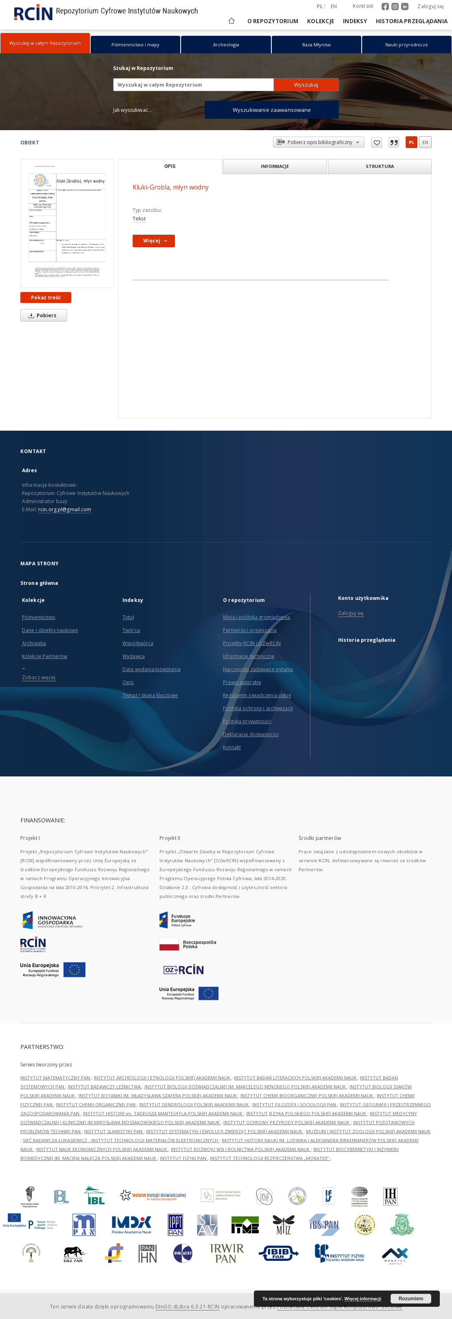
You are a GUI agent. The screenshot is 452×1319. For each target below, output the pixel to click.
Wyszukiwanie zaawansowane (272, 109)
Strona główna (39, 583)
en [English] (334, 6)
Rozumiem (411, 1299)
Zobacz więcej (39, 677)
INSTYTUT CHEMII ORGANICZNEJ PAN (96, 1104)
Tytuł (128, 617)
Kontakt (232, 747)
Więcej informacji (363, 1298)
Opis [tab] (169, 166)
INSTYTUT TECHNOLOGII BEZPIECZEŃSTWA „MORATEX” (270, 1158)
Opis (127, 682)
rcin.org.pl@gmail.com (65, 509)
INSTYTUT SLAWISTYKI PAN (114, 1131)
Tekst (139, 218)
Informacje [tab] (275, 166)
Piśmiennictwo (39, 617)
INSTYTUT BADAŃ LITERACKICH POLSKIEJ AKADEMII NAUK (296, 1078)
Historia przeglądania (412, 21)
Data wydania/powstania (151, 669)
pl (411, 142)
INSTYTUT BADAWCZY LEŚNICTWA (105, 1087)
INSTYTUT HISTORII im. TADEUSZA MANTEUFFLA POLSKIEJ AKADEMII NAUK (163, 1113)
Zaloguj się (430, 6)
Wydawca (133, 656)
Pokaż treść (46, 297)
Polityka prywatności (247, 721)
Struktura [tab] (380, 166)
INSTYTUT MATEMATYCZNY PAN (55, 1078)
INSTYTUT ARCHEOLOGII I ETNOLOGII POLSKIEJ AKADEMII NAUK (162, 1078)
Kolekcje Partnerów (44, 656)
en (425, 142)
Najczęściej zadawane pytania (258, 669)
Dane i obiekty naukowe (50, 630)
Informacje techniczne (249, 656)
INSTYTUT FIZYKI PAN (183, 1158)
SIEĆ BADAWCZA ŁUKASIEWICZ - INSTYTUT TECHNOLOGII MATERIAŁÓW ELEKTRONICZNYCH (121, 1140)
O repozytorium (273, 21)
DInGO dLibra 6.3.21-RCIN (187, 1306)
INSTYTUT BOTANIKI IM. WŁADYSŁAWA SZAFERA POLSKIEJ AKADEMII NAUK (158, 1095)
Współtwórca (137, 643)
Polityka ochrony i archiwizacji (258, 708)
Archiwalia (34, 643)
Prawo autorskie (242, 682)
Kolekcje (320, 21)
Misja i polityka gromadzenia (256, 617)
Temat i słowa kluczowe (150, 695)
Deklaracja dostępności (251, 734)
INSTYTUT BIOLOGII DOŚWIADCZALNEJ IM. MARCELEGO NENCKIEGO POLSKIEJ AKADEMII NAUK (245, 1087)
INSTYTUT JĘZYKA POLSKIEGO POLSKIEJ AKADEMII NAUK (306, 1113)
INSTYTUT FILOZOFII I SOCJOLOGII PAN (294, 1104)
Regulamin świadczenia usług (257, 695)
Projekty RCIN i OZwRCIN (252, 643)
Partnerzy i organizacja (250, 630)
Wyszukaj (306, 84)
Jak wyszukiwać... (132, 110)
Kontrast (363, 5)
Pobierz (41, 315)
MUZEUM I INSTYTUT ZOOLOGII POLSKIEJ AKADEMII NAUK (368, 1131)
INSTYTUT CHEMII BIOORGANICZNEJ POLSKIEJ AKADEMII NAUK (307, 1095)
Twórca (131, 630)
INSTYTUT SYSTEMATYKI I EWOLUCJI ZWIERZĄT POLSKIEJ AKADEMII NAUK (225, 1131)
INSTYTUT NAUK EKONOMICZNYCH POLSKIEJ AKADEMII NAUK (102, 1149)
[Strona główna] (230, 21)
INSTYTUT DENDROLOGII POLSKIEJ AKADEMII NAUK (194, 1104)
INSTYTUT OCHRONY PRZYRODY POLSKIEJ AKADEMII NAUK (287, 1122)
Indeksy (355, 21)
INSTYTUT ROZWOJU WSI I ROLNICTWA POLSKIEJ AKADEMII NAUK (241, 1149)
